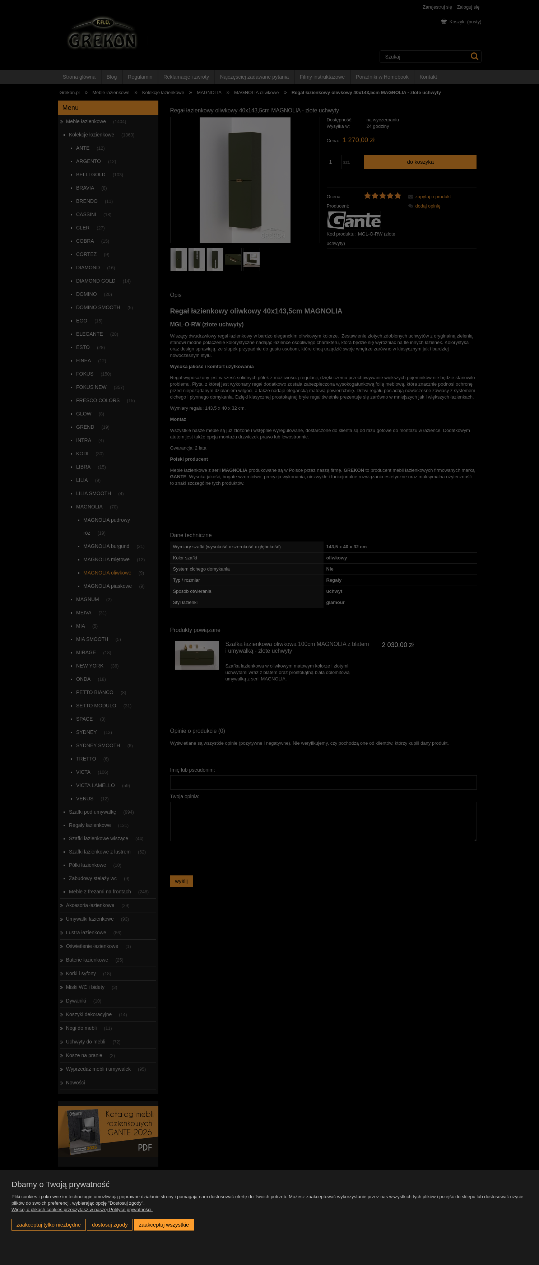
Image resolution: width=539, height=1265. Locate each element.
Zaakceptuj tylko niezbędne (49, 1225)
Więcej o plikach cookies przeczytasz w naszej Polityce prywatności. (82, 1209)
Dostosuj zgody (110, 1225)
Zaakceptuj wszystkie (164, 1225)
